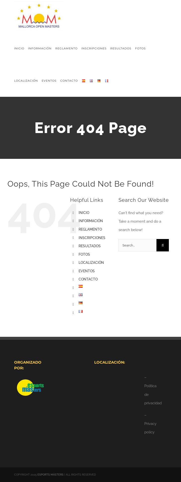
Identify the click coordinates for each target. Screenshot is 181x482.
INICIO (84, 213)
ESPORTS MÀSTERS (50, 474)
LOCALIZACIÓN (91, 263)
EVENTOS (87, 271)
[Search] (162, 245)
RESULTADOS (90, 246)
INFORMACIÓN (91, 221)
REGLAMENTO (90, 229)
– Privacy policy (150, 423)
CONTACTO (88, 279)
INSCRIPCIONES (92, 238)
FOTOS (84, 254)
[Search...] (137, 245)
